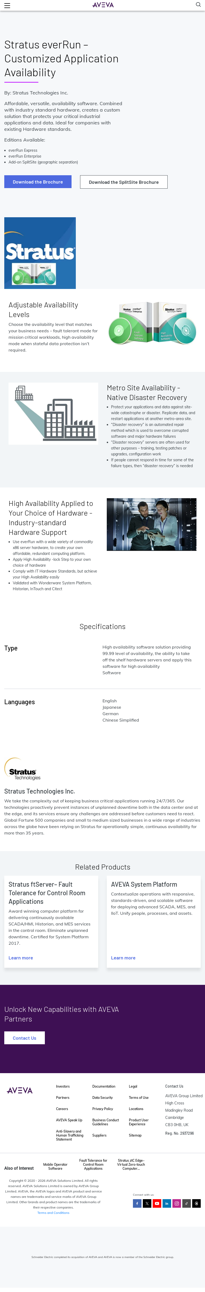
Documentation (103, 1086)
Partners (62, 1098)
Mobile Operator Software (55, 1167)
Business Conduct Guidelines (105, 1122)
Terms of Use (139, 1098)
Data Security (102, 1098)
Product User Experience (139, 1122)
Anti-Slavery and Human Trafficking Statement (69, 1135)
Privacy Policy (102, 1109)
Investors (63, 1086)
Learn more (21, 958)
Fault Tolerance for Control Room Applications (93, 1164)
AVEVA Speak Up (69, 1120)
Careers (62, 1109)
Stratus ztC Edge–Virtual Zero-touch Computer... (131, 1164)
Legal (133, 1086)
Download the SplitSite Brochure (124, 182)
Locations (136, 1109)
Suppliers (99, 1135)
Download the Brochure (38, 182)
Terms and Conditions (53, 1213)
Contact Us (24, 1038)
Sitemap (135, 1135)
